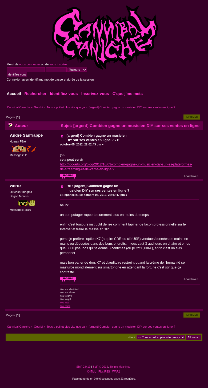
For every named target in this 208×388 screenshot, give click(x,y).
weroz (16, 185)
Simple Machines (120, 366)
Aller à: (132, 337)
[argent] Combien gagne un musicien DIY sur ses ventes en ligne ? (96, 137)
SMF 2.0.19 (83, 366)
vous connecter (29, 64)
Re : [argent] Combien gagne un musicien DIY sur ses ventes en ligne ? (97, 188)
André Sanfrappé (26, 135)
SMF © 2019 (100, 366)
